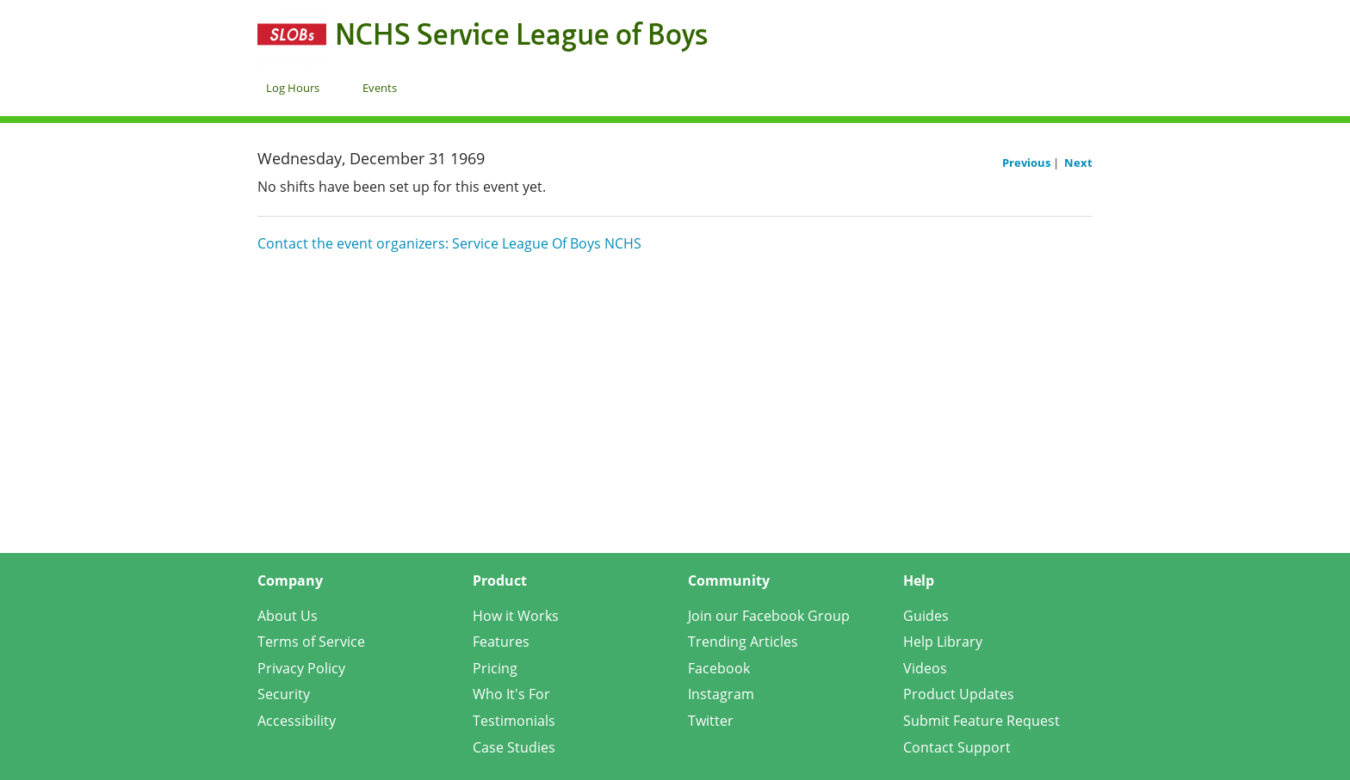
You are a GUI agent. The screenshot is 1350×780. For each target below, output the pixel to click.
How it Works (516, 615)
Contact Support (957, 747)
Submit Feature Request (981, 720)
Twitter (711, 720)
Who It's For (511, 694)
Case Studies (514, 747)
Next (1078, 162)
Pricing (495, 668)
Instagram (721, 694)
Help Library (942, 641)
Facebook (719, 668)
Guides (926, 615)
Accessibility (296, 720)
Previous (1027, 162)
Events (379, 87)
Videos (925, 668)
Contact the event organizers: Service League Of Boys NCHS (449, 243)
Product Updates (958, 694)
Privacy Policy (301, 668)
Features (501, 641)
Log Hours (292, 87)
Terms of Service (311, 641)
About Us (287, 615)
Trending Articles (743, 641)
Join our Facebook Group (769, 615)
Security (283, 694)
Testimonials (514, 720)
